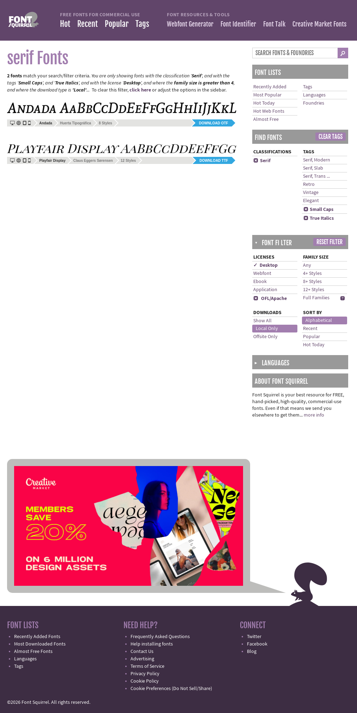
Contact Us (142, 651)
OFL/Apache (270, 298)
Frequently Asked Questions (160, 637)
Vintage (311, 192)
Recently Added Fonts (37, 637)
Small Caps (318, 209)
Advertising (142, 659)
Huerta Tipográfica (75, 123)
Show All (262, 321)
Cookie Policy (145, 681)
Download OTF (213, 123)
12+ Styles (313, 290)
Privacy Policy (145, 674)
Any (307, 265)
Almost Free (266, 119)
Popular (116, 24)
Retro (309, 184)
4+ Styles (312, 273)
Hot (65, 24)
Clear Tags (331, 136)
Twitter (254, 637)
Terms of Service (147, 666)
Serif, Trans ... (316, 176)
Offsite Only (265, 337)
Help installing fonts (152, 644)
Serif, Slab (313, 168)
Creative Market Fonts (319, 24)
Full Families (316, 298)
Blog (251, 651)
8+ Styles (312, 281)
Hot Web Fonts (268, 111)
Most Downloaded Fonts (40, 644)
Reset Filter (329, 242)
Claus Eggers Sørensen (93, 161)
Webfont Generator (190, 24)
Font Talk (274, 24)
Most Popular (267, 95)
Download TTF (214, 161)
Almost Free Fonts (33, 651)
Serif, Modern (316, 160)
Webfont (262, 273)
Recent (87, 24)
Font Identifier (238, 24)
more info (314, 415)
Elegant (311, 201)
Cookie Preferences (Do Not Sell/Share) (171, 688)
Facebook (257, 644)
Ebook (260, 281)
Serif (262, 160)
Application (265, 290)
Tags (142, 24)
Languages (314, 95)
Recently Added (269, 87)
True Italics (318, 218)
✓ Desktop (265, 265)
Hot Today (264, 103)
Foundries (313, 103)
